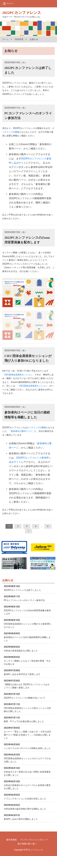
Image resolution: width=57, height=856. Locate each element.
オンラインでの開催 (36, 427)
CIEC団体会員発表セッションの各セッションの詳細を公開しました (28, 707)
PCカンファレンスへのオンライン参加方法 (28, 598)
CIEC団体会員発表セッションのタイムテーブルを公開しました (28, 758)
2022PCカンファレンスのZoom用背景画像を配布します (28, 610)
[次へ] (28, 531)
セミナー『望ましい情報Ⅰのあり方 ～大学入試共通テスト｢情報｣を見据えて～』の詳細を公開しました (28, 732)
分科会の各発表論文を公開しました (28, 648)
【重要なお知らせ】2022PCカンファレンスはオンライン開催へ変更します (28, 684)
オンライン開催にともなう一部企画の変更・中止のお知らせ (28, 660)
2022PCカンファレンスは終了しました (28, 588)
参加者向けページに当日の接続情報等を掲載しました (28, 637)
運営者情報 (11, 839)
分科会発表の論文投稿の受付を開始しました (28, 806)
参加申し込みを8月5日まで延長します (28, 672)
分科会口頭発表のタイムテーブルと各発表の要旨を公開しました (28, 785)
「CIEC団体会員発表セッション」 (18, 374)
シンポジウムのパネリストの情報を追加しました (28, 746)
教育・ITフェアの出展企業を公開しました (28, 719)
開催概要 (19, 39)
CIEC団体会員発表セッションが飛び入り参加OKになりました (28, 623)
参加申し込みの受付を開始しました (28, 817)
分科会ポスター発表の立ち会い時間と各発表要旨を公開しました (28, 771)
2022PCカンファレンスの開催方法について (28, 696)
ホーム (5, 39)
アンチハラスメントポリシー (34, 839)
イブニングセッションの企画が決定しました (28, 796)
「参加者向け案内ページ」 (21, 431)
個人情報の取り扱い (27, 843)
